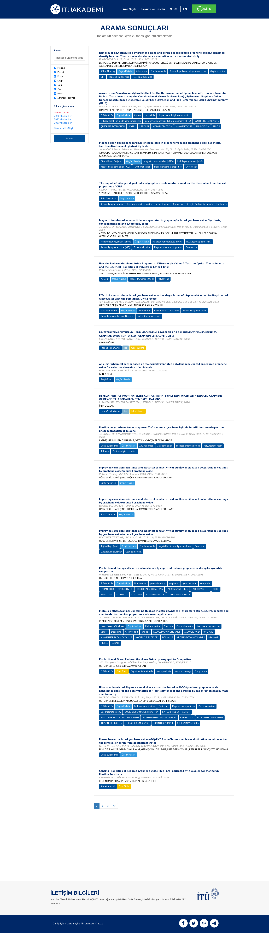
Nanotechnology (183, 671)
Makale (61, 67)
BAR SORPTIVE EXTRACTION (176, 711)
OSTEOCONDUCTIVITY (179, 594)
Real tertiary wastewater (148, 316)
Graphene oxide (158, 71)
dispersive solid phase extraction (174, 115)
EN (185, 9)
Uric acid (146, 631)
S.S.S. (174, 9)
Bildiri (60, 93)
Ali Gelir (104, 278)
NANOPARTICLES (184, 126)
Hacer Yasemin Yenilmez (112, 626)
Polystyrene (163, 278)
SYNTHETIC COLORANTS (207, 121)
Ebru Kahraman (108, 514)
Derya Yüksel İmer (109, 445)
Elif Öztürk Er (107, 115)
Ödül (59, 84)
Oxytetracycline (217, 71)
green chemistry (157, 583)
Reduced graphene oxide (194, 310)
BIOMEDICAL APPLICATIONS (149, 589)
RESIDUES (144, 126)
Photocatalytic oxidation (124, 451)
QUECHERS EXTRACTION (113, 126)
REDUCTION (107, 594)
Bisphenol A (144, 310)
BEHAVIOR (213, 637)
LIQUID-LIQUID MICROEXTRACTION (142, 711)
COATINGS (136, 594)
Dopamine (116, 631)
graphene (173, 583)
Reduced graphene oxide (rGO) (115, 166)
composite (205, 583)
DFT (103, 76)
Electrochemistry (185, 626)
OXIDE (216, 589)
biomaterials (140, 583)
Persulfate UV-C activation (166, 310)
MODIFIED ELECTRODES (147, 637)
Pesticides (163, 706)
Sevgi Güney (107, 379)
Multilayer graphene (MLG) (190, 161)
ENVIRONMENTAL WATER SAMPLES (159, 717)
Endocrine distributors (144, 706)
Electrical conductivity (111, 551)
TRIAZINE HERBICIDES (111, 723)
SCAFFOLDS (122, 594)
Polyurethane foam (213, 445)
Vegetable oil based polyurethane (175, 546)
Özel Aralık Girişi (63, 128)
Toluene (105, 451)
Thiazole (168, 626)
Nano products (164, 671)
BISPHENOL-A (186, 717)
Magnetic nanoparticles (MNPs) (159, 161)
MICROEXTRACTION (162, 126)
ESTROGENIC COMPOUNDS (210, 717)
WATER (132, 126)
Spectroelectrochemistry (208, 626)
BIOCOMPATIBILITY (155, 594)
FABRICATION (202, 126)
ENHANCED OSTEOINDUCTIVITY (116, 589)
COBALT (115, 642)
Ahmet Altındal (108, 786)
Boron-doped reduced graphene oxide (188, 71)
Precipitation (201, 671)
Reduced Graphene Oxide (142, 278)
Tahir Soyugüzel (108, 198)
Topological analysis (119, 76)
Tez (59, 89)
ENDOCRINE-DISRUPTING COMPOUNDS (120, 717)
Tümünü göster (61, 112)
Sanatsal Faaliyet (66, 97)
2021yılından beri (63, 122)
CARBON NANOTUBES (177, 589)
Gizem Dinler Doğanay (111, 161)
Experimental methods (142, 671)
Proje (60, 76)
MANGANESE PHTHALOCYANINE (116, 637)
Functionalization (142, 166)
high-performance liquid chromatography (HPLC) (168, 121)
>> (114, 805)
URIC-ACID (208, 631)
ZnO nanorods (146, 445)
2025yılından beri (63, 119)
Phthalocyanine (152, 626)
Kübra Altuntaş (108, 71)
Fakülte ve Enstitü (153, 9)
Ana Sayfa (129, 9)
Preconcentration (206, 706)
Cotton (137, 115)
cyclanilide (150, 115)
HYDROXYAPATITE (200, 589)
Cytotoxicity (191, 166)
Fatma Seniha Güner (110, 347)
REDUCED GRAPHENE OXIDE (166, 631)
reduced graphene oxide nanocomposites (121, 121)
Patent (60, 72)
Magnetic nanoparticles (183, 706)
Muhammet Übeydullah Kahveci (116, 241)
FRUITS (216, 126)
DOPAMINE (167, 637)
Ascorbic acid (131, 631)
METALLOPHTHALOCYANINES (191, 637)
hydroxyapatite (189, 583)
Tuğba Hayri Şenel (109, 546)
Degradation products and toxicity (117, 316)
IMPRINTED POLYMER (163, 723)
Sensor (104, 631)
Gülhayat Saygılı (108, 483)
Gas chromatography (111, 711)
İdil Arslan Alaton (109, 310)
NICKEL (104, 642)
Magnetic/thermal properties (168, 166)
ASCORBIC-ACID (192, 631)
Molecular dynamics (142, 76)
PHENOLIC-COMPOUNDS (137, 723)
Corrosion (199, 546)
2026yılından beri (63, 115)
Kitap (60, 80)
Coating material (133, 551)
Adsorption (141, 71)
